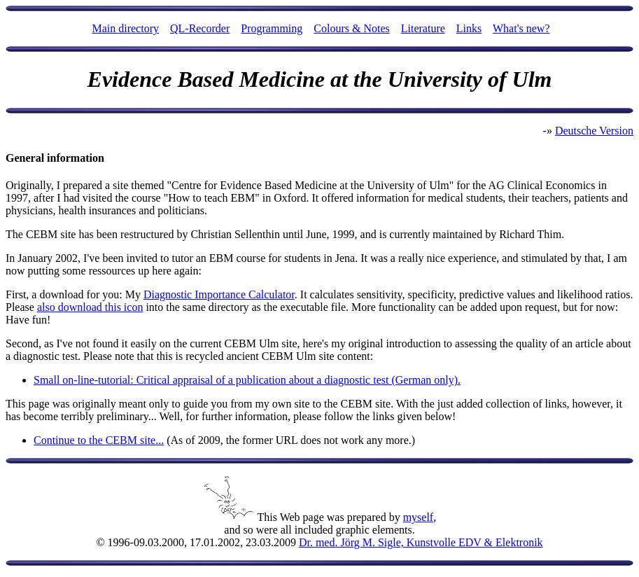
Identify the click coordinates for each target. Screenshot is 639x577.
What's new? (521, 28)
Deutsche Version (594, 131)
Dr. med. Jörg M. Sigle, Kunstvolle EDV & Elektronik (421, 542)
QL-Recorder (200, 28)
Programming (271, 28)
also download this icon (90, 307)
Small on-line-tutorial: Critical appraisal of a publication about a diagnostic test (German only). (247, 380)
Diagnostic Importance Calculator (219, 294)
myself (418, 517)
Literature (423, 28)
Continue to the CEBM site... (99, 440)
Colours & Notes (351, 28)
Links (469, 28)
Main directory (125, 28)
